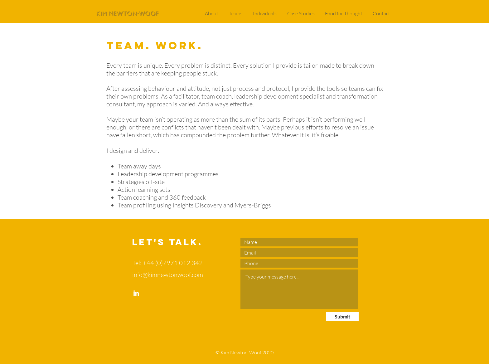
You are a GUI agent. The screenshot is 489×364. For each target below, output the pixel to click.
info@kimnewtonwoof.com (167, 275)
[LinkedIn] (136, 293)
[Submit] (342, 316)
